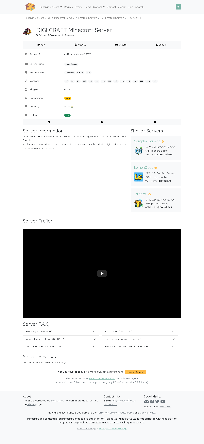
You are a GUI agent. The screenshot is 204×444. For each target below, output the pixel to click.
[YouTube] (162, 401)
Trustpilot (165, 406)
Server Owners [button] (94, 6)
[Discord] (146, 401)
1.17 (128, 81)
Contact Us (110, 404)
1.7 (66, 81)
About (31, 404)
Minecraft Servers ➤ (136, 372)
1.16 (122, 81)
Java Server (71, 64)
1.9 (78, 81)
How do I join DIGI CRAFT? (39, 331)
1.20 (148, 81)
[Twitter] (157, 401)
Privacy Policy (126, 412)
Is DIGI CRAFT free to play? (118, 331)
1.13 (103, 81)
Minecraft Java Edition (102, 378)
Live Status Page (86, 428)
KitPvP (80, 72)
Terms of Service (107, 412)
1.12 (97, 81)
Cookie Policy (147, 412)
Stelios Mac (57, 400)
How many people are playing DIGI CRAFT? (127, 346)
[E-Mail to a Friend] (154, 122)
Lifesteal (69, 72)
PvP (88, 72)
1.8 (72, 81)
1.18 (135, 81)
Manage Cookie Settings (113, 428)
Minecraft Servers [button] (49, 6)
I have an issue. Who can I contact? (123, 339)
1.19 (141, 81)
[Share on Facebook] (102, 122)
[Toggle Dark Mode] (178, 7)
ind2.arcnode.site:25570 (77, 54)
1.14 (109, 81)
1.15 (115, 81)
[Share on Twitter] (49, 122)
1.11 (91, 81)
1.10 (84, 81)
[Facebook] (152, 401)
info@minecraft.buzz (124, 400)
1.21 (155, 81)
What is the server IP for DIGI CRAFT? (45, 339)
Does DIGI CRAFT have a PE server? (44, 346)
